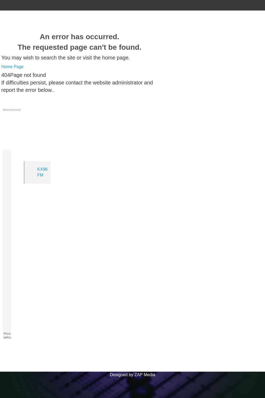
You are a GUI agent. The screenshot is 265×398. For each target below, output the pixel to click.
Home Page (12, 66)
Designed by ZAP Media (132, 374)
